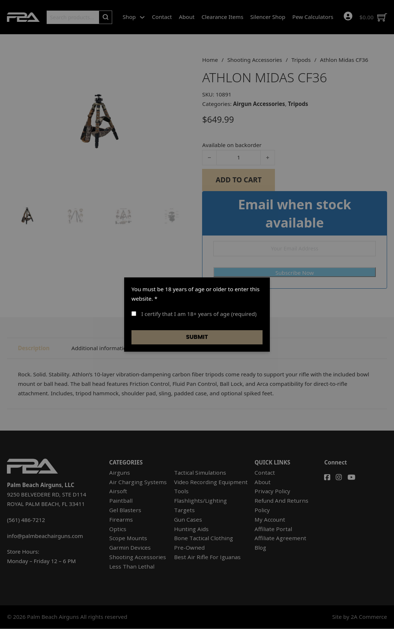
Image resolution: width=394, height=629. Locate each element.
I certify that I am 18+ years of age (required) (194, 313)
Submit (197, 337)
